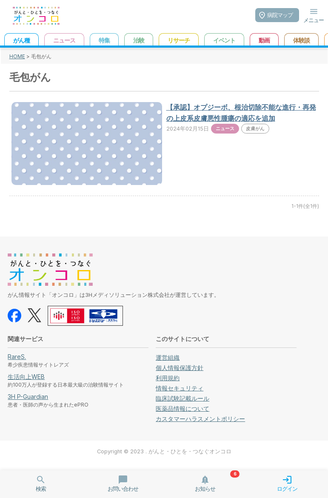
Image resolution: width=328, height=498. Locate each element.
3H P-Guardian (28, 396)
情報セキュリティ (179, 388)
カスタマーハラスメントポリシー (200, 418)
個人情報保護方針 (179, 367)
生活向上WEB (26, 376)
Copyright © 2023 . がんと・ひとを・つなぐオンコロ (164, 451)
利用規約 (168, 377)
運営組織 (168, 357)
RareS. (17, 356)
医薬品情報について (182, 408)
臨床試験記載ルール (182, 398)
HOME (17, 56)
